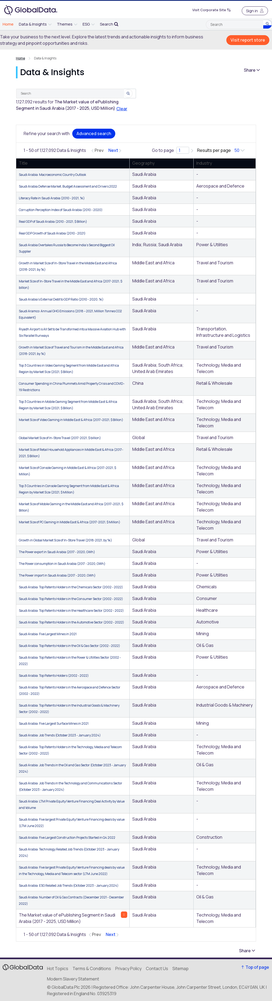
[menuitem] (8, 24)
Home (20, 58)
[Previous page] (97, 150)
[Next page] (115, 150)
